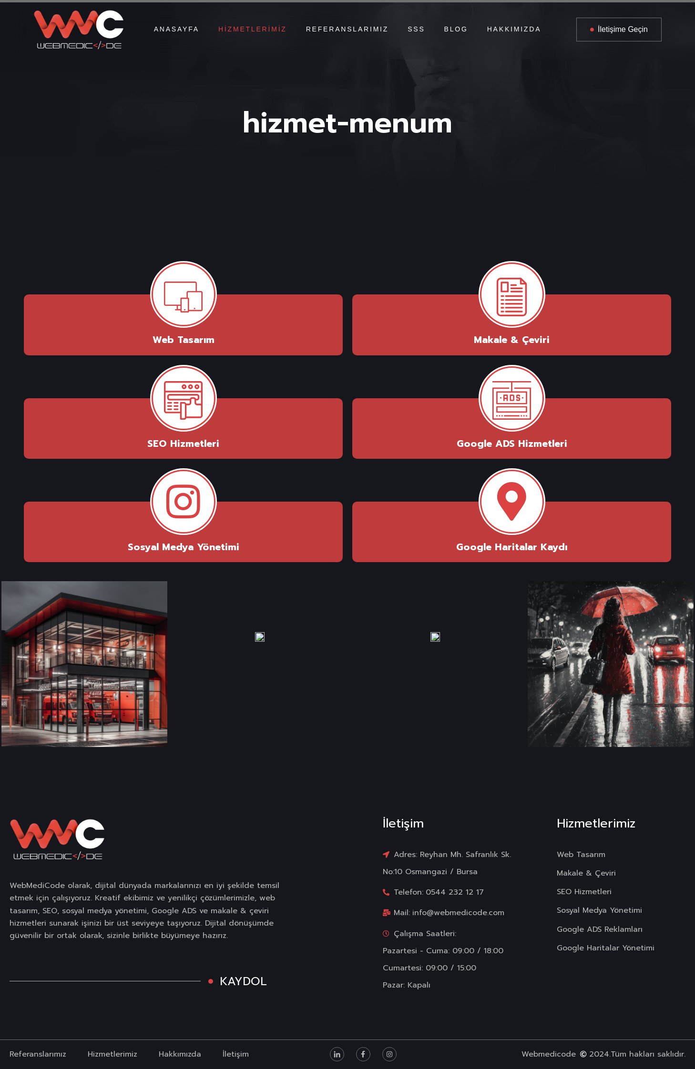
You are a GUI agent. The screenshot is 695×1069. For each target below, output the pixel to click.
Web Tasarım (184, 340)
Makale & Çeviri (512, 340)
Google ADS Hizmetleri (512, 443)
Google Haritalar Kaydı (511, 547)
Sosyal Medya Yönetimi (183, 547)
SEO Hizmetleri (183, 443)
